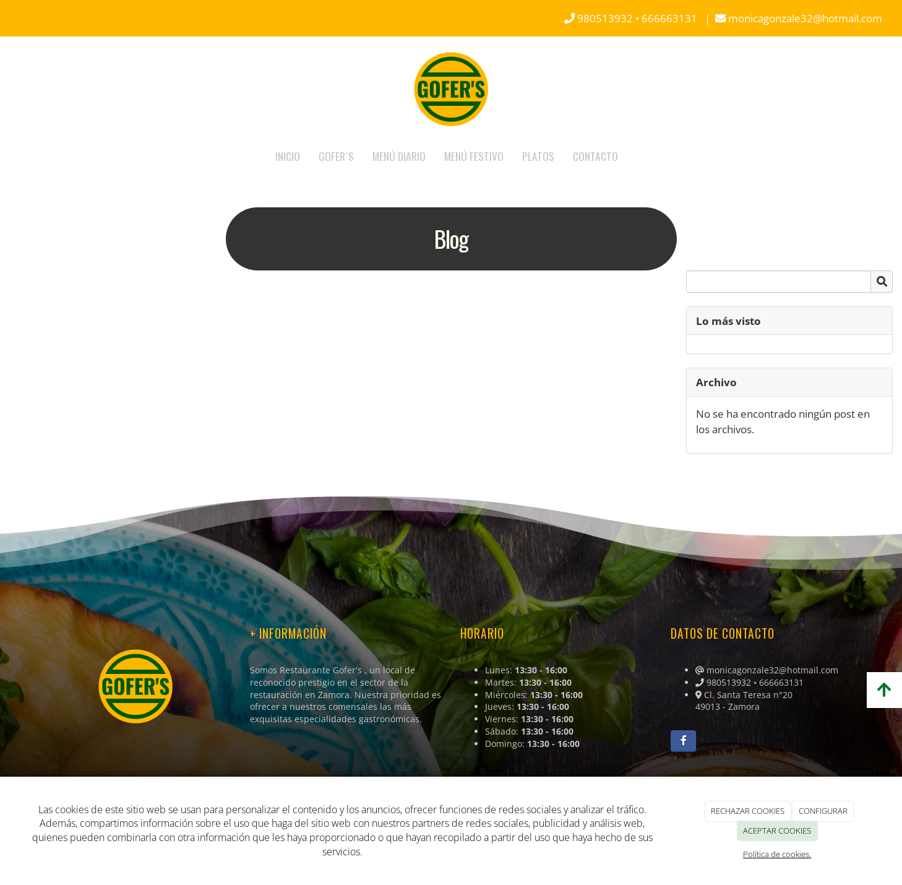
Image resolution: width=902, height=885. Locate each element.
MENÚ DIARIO (399, 156)
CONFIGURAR (823, 810)
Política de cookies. (777, 854)
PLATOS (538, 156)
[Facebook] (683, 741)
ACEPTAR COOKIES (777, 830)
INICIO (287, 156)
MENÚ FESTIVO (474, 156)
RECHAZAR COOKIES (747, 810)
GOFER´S (336, 156)
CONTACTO (595, 156)
